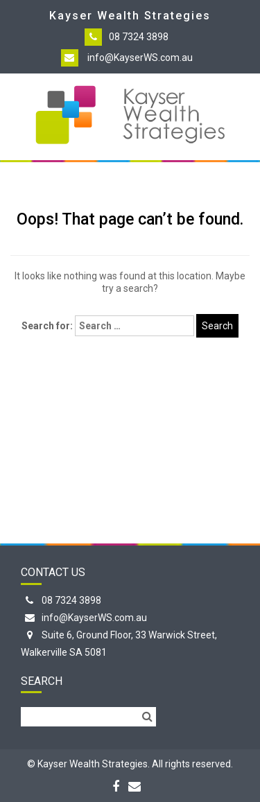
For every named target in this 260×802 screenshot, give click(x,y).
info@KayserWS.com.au (140, 57)
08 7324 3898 (138, 36)
